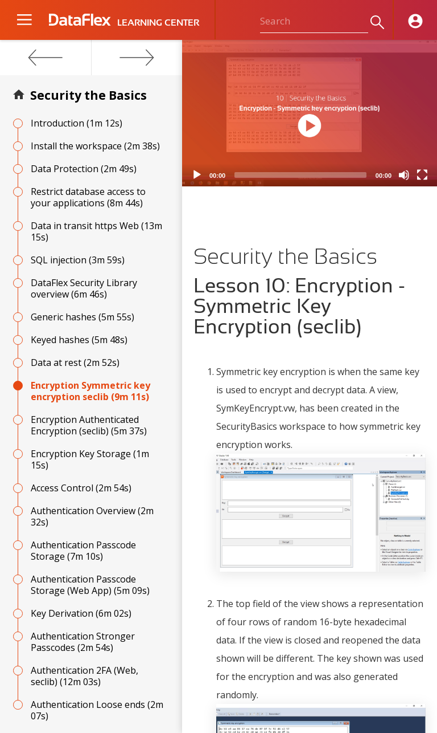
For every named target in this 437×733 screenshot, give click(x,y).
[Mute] (404, 175)
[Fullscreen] (422, 175)
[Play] (197, 175)
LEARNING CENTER (158, 23)
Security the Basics (88, 95)
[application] (309, 113)
